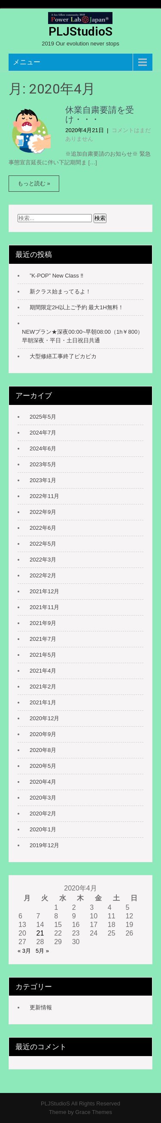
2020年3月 (43, 797)
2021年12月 (44, 591)
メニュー (26, 62)
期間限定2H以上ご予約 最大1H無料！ (77, 307)
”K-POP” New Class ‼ (56, 275)
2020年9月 (43, 734)
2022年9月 (43, 512)
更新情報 (41, 1007)
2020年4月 (43, 782)
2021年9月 (43, 623)
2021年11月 (44, 607)
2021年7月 (43, 639)
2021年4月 (43, 670)
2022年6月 (43, 528)
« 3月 (24, 951)
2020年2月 (43, 813)
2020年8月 (43, 750)
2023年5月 (43, 464)
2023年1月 (43, 480)
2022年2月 (43, 575)
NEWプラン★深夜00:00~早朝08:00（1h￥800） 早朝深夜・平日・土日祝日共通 (82, 336)
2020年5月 (43, 766)
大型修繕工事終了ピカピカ (63, 356)
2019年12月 (44, 845)
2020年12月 (44, 718)
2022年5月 (43, 543)
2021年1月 (43, 702)
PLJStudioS (80, 31)
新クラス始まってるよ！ (60, 291)
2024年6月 (43, 448)
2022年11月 (44, 496)
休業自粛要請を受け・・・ (99, 114)
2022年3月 (43, 559)
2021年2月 (43, 686)
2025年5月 (43, 417)
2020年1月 (43, 829)
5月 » (42, 951)
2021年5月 (43, 655)
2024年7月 (43, 432)
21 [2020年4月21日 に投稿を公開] (40, 933)
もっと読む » (34, 183)
